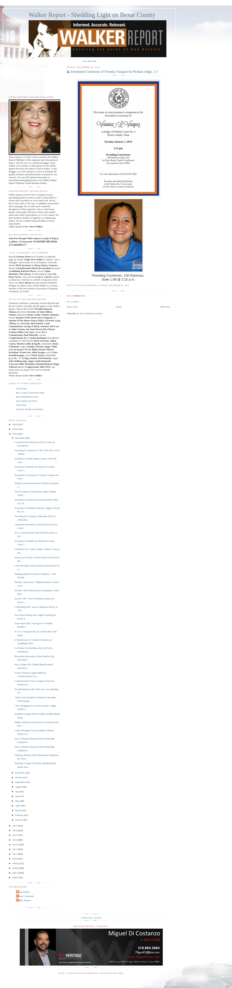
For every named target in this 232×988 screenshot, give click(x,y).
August (19, 786)
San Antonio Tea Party (26, 401)
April (18, 805)
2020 (15, 424)
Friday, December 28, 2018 (114, 285)
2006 (15, 877)
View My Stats (89, 61)
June (17, 796)
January (19, 819)
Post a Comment (73, 302)
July (17, 791)
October (19, 777)
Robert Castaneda (25, 896)
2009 (15, 863)
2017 (15, 825)
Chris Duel (21, 405)
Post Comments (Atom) (91, 313)
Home (119, 306)
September (20, 782)
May (17, 801)
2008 (15, 868)
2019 (15, 429)
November (20, 772)
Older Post (165, 306)
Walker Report (24, 900)
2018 (15, 433)
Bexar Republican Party (27, 396)
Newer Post (72, 306)
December (20, 438)
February (19, 815)
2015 (15, 835)
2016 (15, 830)
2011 (15, 854)
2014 (15, 839)
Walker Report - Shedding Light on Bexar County (92, 14)
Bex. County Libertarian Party (30, 392)
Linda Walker (23, 892)
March (18, 810)
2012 (15, 849)
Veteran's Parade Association (29, 409)
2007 (15, 872)
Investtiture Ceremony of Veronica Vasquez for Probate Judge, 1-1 (114, 71)
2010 (15, 858)
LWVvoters (21, 388)
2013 (15, 844)
